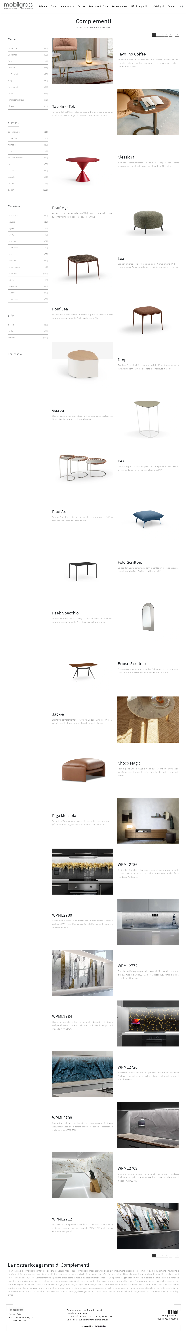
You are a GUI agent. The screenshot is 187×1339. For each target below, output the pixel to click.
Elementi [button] (13, 122)
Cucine (81, 6)
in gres (27, 228)
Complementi (104, 27)
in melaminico (27, 267)
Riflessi (27, 106)
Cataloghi (158, 6)
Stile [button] (11, 315)
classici (27, 324)
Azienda (43, 6)
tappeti (27, 183)
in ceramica (27, 215)
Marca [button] (12, 39)
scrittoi (27, 170)
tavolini (27, 189)
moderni (27, 337)
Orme (27, 93)
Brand (54, 6)
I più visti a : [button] (15, 354)
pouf (27, 164)
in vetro (27, 292)
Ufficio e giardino (140, 6)
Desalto (27, 67)
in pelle (27, 279)
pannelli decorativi (27, 157)
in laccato (27, 241)
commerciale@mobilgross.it (87, 1310)
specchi (27, 177)
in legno (27, 254)
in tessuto (27, 286)
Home (79, 27)
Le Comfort (27, 74)
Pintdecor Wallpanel (27, 99)
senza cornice (27, 299)
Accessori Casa (119, 6)
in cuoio (27, 222)
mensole (27, 144)
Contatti (172, 6)
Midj (27, 80)
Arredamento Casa (98, 6)
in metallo (27, 273)
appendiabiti (27, 132)
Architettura (67, 6)
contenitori (27, 138)
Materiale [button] (14, 206)
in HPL (27, 234)
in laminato (27, 247)
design (27, 331)
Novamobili (27, 87)
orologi (27, 151)
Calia (27, 61)
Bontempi (27, 54)
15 (177, 34)
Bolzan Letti (27, 48)
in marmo (27, 260)
